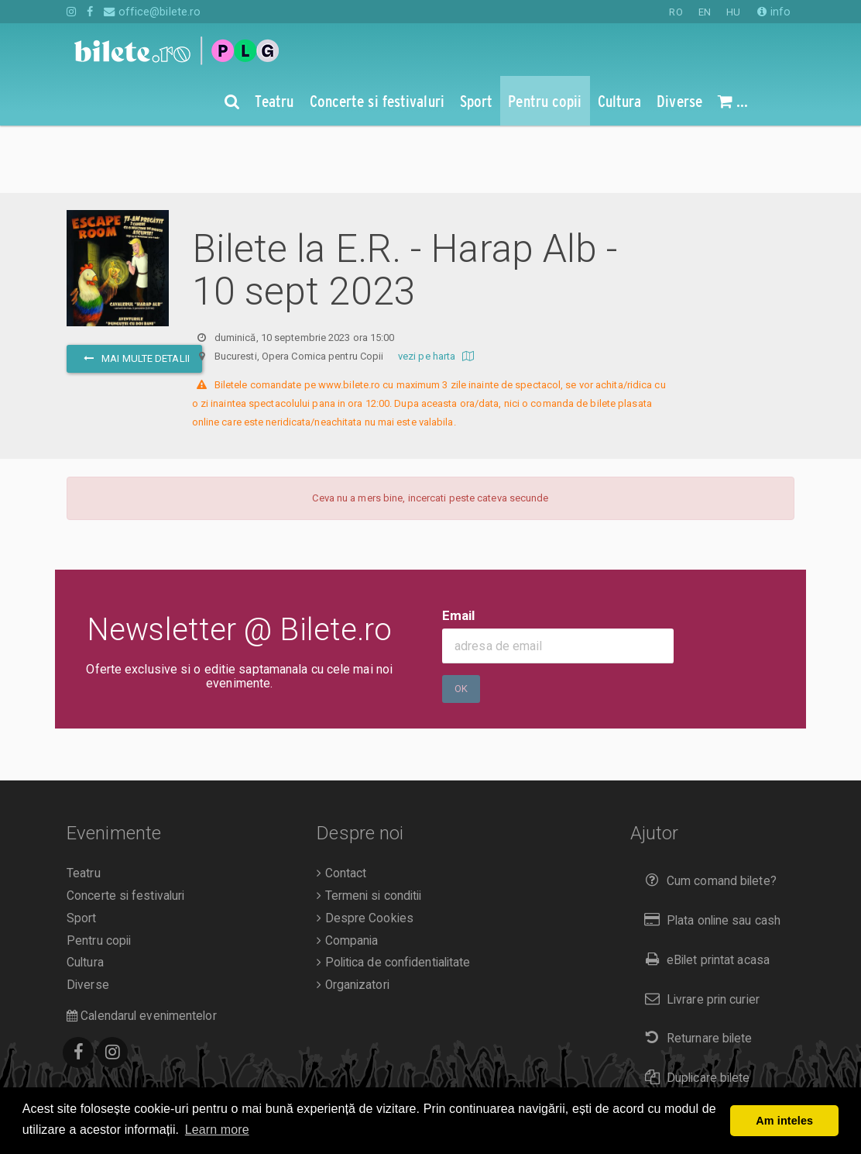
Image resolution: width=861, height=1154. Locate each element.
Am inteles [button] (784, 1120)
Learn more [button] (217, 1129)
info (774, 11)
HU (733, 12)
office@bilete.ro (152, 11)
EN (704, 12)
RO (675, 12)
